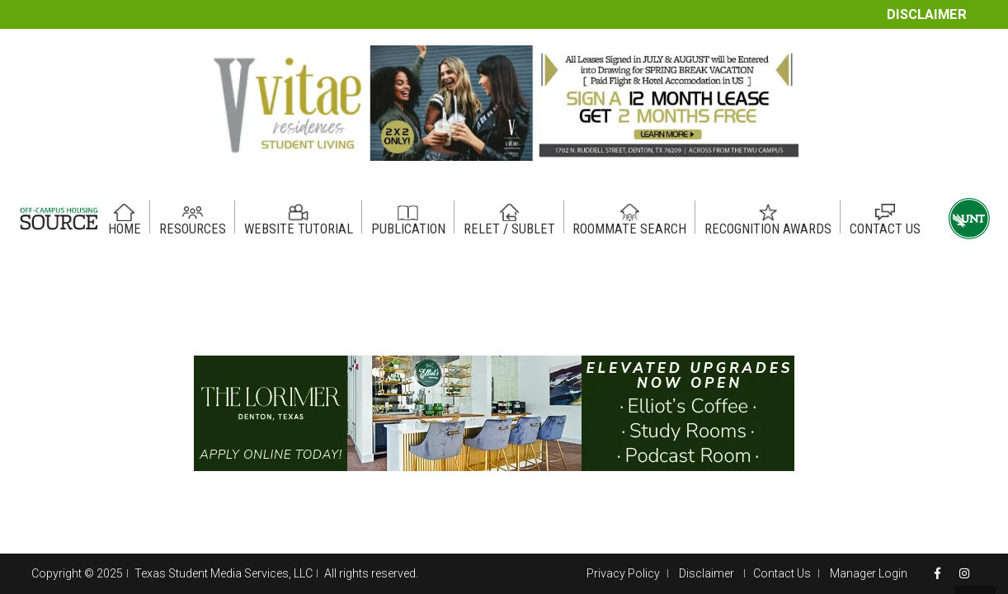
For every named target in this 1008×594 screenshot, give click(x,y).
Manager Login (868, 573)
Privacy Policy (623, 573)
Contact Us (782, 573)
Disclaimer (927, 14)
